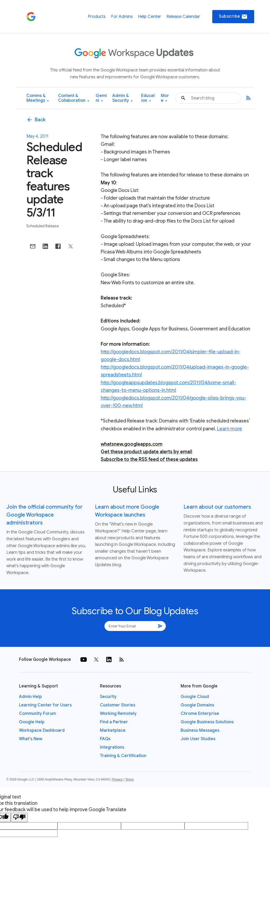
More (165, 98)
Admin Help (30, 696)
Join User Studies (198, 739)
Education (148, 98)
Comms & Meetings (37, 98)
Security (108, 696)
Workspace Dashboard (42, 730)
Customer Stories (117, 705)
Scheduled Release (42, 226)
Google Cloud (195, 696)
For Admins (122, 16)
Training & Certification (123, 755)
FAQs (105, 739)
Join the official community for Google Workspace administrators (44, 515)
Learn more (229, 429)
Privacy (117, 779)
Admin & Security (122, 98)
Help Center (149, 16)
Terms (129, 779)
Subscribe (233, 16)
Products (97, 16)
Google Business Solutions (207, 722)
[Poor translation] (19, 817)
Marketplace (113, 730)
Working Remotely (118, 713)
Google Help (32, 722)
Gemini (101, 98)
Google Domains (197, 705)
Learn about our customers (217, 507)
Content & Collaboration (73, 98)
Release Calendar (183, 16)
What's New (30, 739)
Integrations (112, 747)
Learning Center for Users (45, 705)
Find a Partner (114, 722)
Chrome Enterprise (200, 713)
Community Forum (37, 713)
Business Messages (200, 730)
